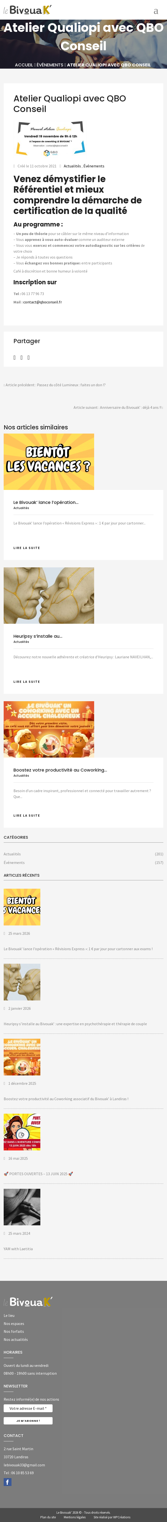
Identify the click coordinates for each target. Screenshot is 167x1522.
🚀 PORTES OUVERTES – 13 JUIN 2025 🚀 (38, 1173)
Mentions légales (75, 1517)
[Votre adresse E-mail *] (28, 1408)
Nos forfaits (14, 1331)
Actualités (72, 165)
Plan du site (48, 1517)
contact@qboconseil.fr (42, 301)
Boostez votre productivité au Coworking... (60, 770)
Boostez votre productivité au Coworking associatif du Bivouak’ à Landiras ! (66, 1098)
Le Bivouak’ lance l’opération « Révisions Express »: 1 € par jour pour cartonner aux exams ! (78, 948)
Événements (50, 65)
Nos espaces (14, 1323)
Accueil (24, 65)
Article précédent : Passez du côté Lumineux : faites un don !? (55, 385)
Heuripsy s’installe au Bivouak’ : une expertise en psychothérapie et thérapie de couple (75, 1023)
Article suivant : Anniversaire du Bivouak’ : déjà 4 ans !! (118, 408)
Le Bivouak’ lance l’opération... (45, 502)
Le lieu (9, 1315)
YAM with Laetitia (18, 1248)
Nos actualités (16, 1339)
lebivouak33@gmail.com (24, 1464)
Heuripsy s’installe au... (37, 636)
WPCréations (121, 1517)
